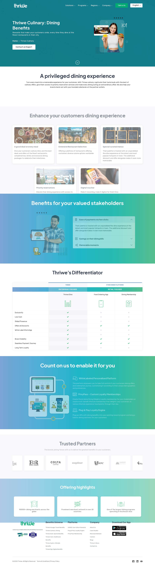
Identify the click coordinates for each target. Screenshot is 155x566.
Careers (92, 537)
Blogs (91, 540)
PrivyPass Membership (75, 533)
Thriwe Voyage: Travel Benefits (55, 527)
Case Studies (94, 530)
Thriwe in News (94, 543)
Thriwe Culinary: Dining (53, 530)
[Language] (136, 5)
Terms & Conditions (43, 561)
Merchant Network (95, 533)
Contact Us (93, 546)
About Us (93, 527)
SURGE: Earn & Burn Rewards (77, 527)
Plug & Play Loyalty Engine (76, 530)
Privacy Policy (54, 561)
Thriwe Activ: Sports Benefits (54, 533)
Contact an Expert (24, 47)
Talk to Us (121, 5)
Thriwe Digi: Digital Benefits (54, 549)
